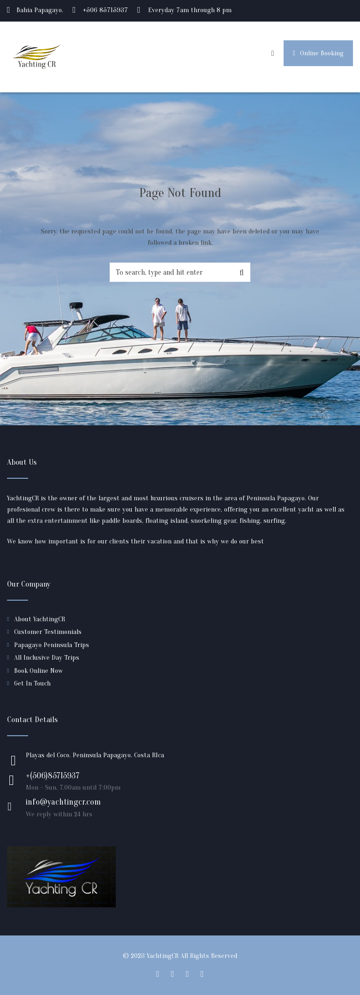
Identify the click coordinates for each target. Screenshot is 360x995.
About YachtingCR (39, 619)
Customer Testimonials (48, 632)
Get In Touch (32, 683)
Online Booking (318, 53)
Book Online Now (38, 671)
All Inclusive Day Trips (46, 658)
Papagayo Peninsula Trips (51, 645)
